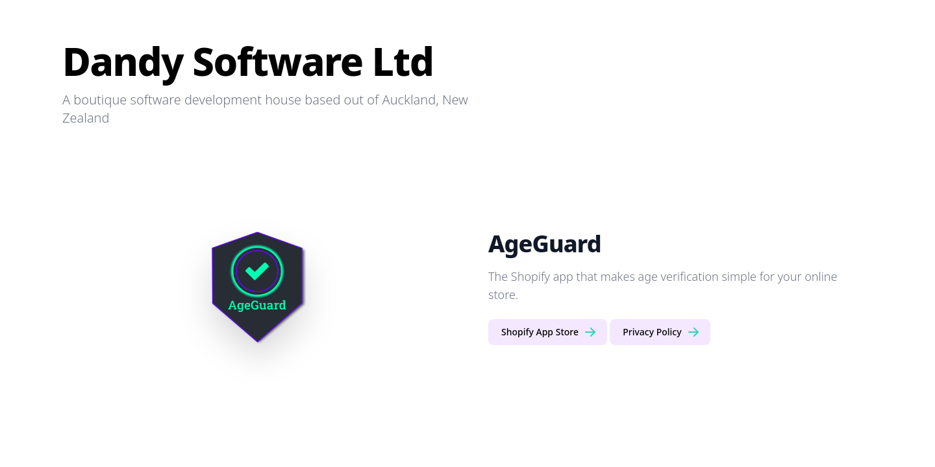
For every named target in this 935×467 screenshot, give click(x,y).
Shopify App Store (549, 332)
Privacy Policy (661, 332)
